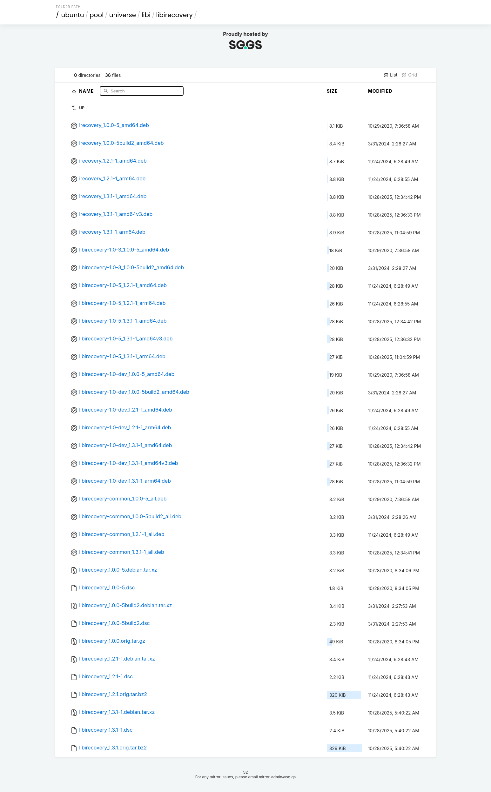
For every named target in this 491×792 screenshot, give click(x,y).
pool (97, 14)
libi (146, 14)
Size (332, 91)
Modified (380, 91)
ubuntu (72, 14)
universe (122, 14)
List (390, 75)
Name (87, 90)
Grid (409, 75)
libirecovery (174, 14)
